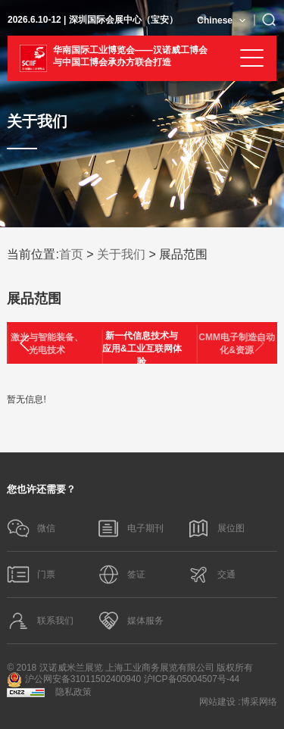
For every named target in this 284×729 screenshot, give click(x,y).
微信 (31, 528)
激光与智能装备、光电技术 (47, 343)
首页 (71, 254)
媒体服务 (130, 620)
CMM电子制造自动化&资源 (236, 343)
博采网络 (259, 701)
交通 (211, 574)
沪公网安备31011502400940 (74, 679)
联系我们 (40, 620)
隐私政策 (73, 691)
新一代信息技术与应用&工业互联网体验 (142, 348)
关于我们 (121, 254)
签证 (121, 574)
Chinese (215, 20)
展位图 (216, 528)
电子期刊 (130, 528)
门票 (31, 574)
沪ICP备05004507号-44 (192, 679)
